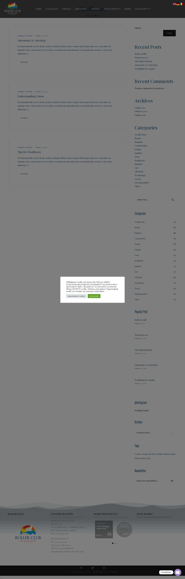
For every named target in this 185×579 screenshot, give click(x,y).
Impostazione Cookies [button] (76, 296)
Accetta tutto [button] (94, 296)
